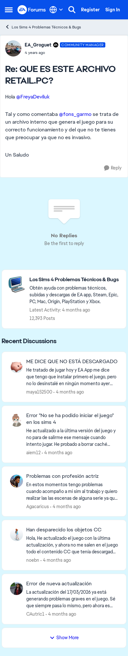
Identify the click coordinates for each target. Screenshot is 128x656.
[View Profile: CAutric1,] (16, 588)
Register (90, 10)
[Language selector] (56, 9)
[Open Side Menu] (9, 10)
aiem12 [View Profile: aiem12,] (33, 453)
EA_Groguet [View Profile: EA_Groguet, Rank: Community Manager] (38, 45)
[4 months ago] (68, 392)
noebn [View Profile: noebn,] (32, 560)
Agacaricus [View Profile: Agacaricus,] (37, 506)
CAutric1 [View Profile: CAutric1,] (35, 614)
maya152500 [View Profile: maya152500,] (39, 392)
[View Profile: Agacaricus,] (16, 481)
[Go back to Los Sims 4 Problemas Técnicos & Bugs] (74, 279)
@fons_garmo (75, 114)
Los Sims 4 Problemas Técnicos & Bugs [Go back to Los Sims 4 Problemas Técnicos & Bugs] (43, 27)
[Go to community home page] (31, 10)
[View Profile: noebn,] (16, 534)
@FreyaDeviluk (33, 96)
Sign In (112, 10)
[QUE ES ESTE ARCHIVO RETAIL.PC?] (65, 53)
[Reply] (113, 168)
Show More (64, 638)
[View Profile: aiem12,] (16, 420)
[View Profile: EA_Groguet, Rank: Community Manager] (13, 48)
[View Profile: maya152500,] (16, 366)
